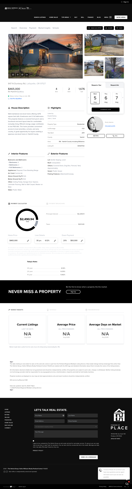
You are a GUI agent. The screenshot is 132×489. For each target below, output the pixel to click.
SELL (82, 17)
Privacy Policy (38, 450)
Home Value (53, 17)
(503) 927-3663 (115, 438)
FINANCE (90, 17)
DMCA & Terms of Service (115, 486)
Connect (8, 428)
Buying (7, 415)
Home (6, 409)
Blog (99, 17)
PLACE (46, 468)
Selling (7, 417)
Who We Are (9, 425)
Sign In (125, 2)
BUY (76, 17)
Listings (7, 412)
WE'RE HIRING (120, 17)
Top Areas (66, 17)
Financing (8, 420)
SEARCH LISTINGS (40, 17)
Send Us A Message (88, 457)
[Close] (128, 469)
